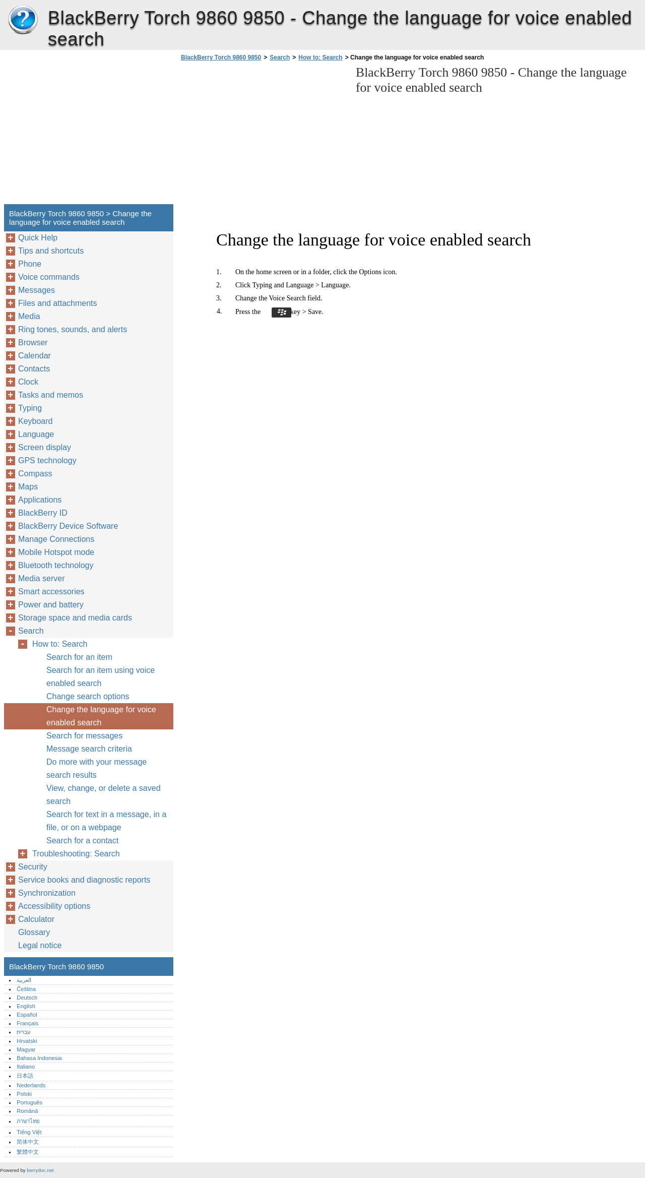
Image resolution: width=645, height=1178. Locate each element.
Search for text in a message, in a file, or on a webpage (106, 821)
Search (280, 57)
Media (29, 316)
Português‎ (29, 1102)
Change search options (88, 696)
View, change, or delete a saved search (103, 794)
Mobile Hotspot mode (56, 552)
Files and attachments (57, 303)
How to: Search (320, 57)
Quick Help (37, 237)
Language (36, 434)
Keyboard (35, 421)
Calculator (36, 919)
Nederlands (31, 1085)
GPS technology (47, 460)
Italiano (26, 1067)
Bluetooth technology (55, 565)
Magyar (26, 1049)
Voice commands (49, 277)
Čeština (26, 989)
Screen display (44, 447)
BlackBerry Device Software (68, 526)
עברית (24, 1032)
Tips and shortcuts (51, 250)
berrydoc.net (40, 1170)
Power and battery (51, 604)
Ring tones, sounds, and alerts (72, 329)
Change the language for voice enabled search (101, 716)
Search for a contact (82, 840)
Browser (33, 342)
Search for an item (79, 657)
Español (27, 1015)
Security (32, 866)
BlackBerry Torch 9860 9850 (23, 20)
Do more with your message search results (96, 768)
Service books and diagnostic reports (84, 880)
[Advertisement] (263, 135)
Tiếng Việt (29, 1132)
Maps (28, 486)
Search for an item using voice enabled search (100, 677)
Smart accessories (51, 591)
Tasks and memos (50, 395)
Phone (29, 264)
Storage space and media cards (75, 617)
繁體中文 (28, 1152)
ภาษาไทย (28, 1121)
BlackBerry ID (43, 513)
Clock (28, 382)
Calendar (34, 355)
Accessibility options (54, 906)
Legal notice (39, 945)
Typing (30, 408)
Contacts (34, 368)
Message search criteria (89, 749)
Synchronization (47, 893)
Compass (35, 473)
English (26, 1006)
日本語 (25, 1076)
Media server (41, 578)
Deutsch (27, 998)
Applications (39, 499)
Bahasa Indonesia (39, 1058)
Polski (24, 1094)
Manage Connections (56, 539)
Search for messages (84, 735)
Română (27, 1111)
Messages (36, 290)
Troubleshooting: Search (76, 853)
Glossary (34, 932)
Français (27, 1023)
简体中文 (28, 1142)
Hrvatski (27, 1041)
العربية (24, 980)
